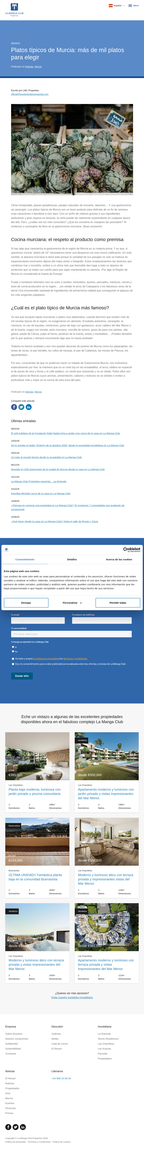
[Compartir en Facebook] (14, 407)
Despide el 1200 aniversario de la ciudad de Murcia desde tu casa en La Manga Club (58, 469)
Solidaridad (11, 1043)
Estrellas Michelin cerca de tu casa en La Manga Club (40, 493)
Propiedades (105, 1058)
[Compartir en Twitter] (21, 407)
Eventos (9, 1103)
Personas (10, 1108)
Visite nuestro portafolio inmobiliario (72, 997)
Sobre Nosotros (14, 1033)
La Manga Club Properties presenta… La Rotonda (38, 481)
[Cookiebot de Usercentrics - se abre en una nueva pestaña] (125, 549)
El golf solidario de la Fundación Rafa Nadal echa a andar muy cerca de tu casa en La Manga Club (65, 433)
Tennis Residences (108, 1038)
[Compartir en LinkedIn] (29, 407)
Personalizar (72, 602)
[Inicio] (14, 10)
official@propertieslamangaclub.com (30, 94)
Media (55, 1038)
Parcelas (102, 1053)
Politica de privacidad (15, 1142)
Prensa (9, 1113)
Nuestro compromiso (16, 1038)
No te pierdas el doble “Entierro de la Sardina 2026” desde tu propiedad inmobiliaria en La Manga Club (67, 445)
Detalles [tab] (72, 559)
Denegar (26, 602)
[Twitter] (16, 1127)
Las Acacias (104, 1048)
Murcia (38, 66)
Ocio (7, 1093)
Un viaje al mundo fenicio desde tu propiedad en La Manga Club (46, 457)
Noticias (29, 66)
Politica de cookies (62, 1142)
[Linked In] (23, 1127)
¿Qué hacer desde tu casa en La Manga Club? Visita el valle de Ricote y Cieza (54, 521)
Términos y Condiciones (39, 1142)
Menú (133, 5)
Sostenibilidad (13, 1048)
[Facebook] (8, 1127)
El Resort (57, 1048)
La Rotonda (104, 1033)
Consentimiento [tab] (24, 559)
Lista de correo (60, 1043)
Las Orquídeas (106, 1043)
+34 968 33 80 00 (61, 1078)
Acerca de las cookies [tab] (119, 559)
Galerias (56, 1033)
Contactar (10, 1053)
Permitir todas (118, 602)
